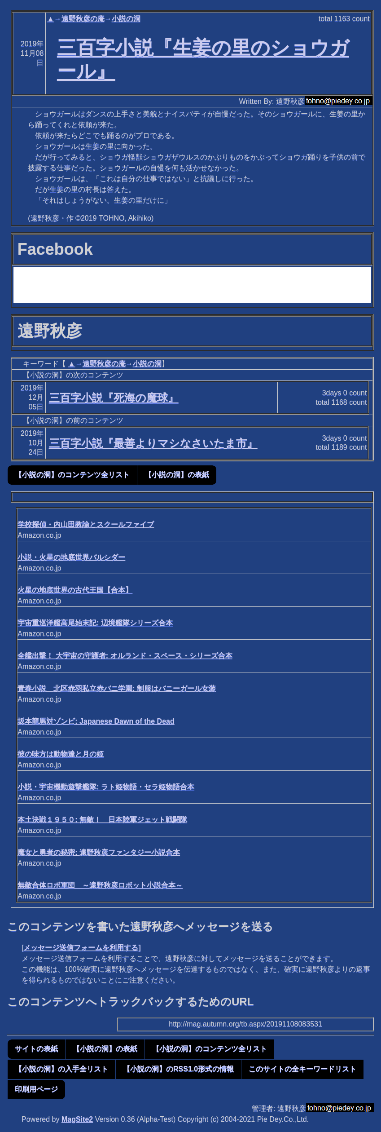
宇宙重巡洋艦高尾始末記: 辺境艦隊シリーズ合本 (95, 623)
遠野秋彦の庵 (83, 18)
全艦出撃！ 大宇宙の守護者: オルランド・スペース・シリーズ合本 (125, 655)
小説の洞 (126, 18)
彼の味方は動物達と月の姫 (61, 754)
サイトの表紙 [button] (36, 1048)
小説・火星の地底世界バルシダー (71, 557)
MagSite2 (77, 1119)
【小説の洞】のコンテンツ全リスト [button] (72, 474)
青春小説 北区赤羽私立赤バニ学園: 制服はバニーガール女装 (117, 688)
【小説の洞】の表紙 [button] (177, 474)
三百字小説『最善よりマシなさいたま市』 (153, 443)
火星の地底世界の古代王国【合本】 (75, 590)
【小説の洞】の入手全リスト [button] (61, 1069)
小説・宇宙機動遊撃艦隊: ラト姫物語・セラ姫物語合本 (106, 787)
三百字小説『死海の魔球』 (114, 398)
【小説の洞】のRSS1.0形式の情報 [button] (178, 1069)
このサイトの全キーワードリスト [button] (302, 1069)
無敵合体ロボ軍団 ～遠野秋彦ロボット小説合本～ (100, 885)
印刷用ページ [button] (36, 1089)
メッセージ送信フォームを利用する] (81, 947)
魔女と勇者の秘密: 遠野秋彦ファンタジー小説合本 (99, 852)
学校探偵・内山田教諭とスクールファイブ (86, 524)
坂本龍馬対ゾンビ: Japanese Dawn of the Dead (96, 721)
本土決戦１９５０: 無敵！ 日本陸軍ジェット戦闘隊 (102, 819)
